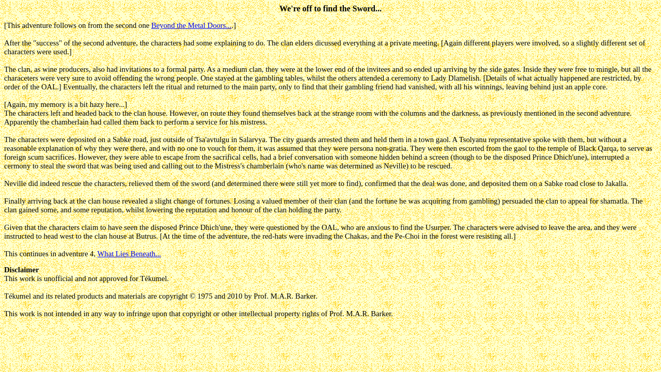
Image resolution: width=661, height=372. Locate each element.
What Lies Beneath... (129, 254)
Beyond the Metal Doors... (191, 25)
